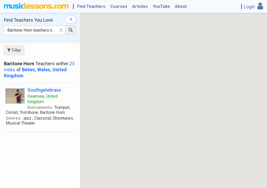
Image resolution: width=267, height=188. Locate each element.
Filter (14, 50)
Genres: (13, 118)
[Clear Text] (61, 30)
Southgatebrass (44, 90)
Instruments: (40, 107)
